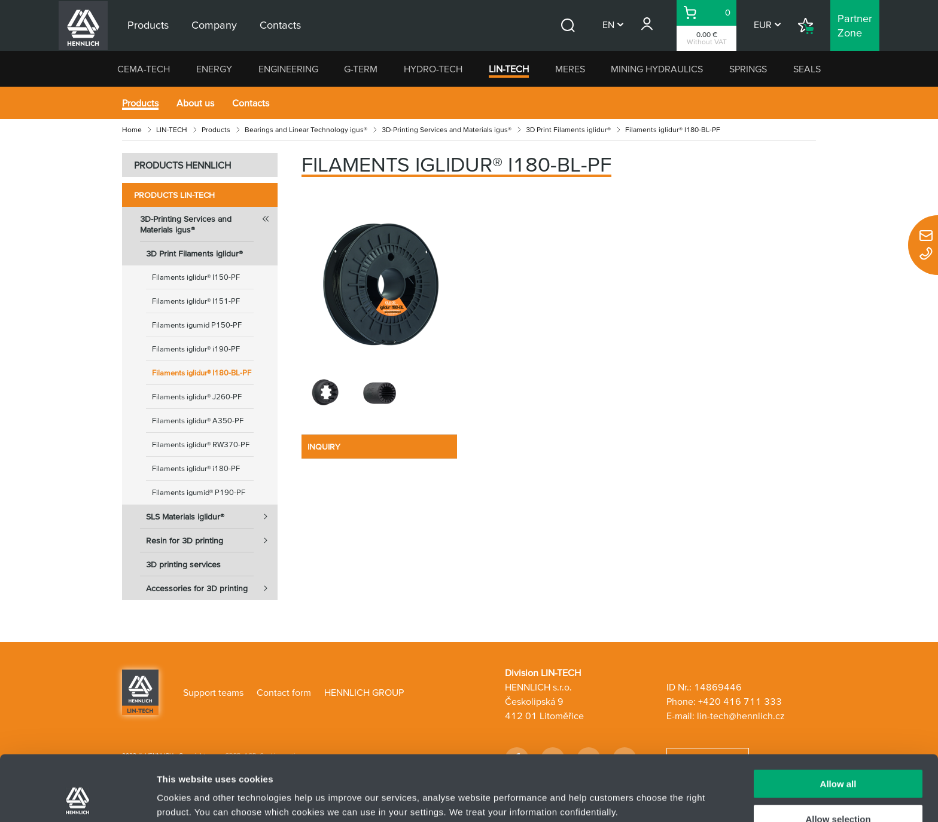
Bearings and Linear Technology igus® (306, 129)
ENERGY (214, 68)
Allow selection (837, 758)
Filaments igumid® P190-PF (198, 492)
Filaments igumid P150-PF (197, 324)
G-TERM (360, 68)
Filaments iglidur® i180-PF (196, 468)
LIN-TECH (509, 68)
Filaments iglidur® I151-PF (196, 301)
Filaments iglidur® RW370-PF (200, 444)
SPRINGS (748, 68)
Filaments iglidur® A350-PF (197, 420)
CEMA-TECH (143, 68)
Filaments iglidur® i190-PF (196, 348)
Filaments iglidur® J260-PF (197, 396)
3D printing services (183, 564)
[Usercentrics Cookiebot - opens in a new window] (77, 799)
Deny (838, 792)
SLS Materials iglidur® (212, 516)
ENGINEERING (288, 68)
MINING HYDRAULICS (657, 68)
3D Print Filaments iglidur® (568, 129)
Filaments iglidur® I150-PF (196, 277)
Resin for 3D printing (212, 540)
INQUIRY (323, 446)
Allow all (838, 722)
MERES (570, 68)
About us (195, 102)
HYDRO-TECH (433, 68)
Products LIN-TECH (174, 195)
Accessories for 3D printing (212, 588)
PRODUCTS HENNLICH (182, 165)
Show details (628, 789)
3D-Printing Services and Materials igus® (446, 129)
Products (140, 102)
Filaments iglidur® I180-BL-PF (201, 372)
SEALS (807, 68)
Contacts (250, 102)
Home (132, 129)
